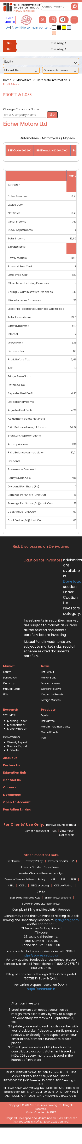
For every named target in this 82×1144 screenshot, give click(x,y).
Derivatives (10, 677)
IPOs (5, 694)
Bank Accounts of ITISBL (61, 825)
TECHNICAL (10, 715)
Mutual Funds (11, 689)
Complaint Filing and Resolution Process (41, 909)
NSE (9, 43)
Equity (7, 672)
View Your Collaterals (67, 833)
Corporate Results (52, 694)
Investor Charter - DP (61, 861)
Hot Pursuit (47, 672)
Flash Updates (10, 19)
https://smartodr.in (41, 989)
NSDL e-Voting (40, 885)
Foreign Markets (51, 700)
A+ (8, 27)
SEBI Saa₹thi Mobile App (25, 897)
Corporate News (51, 689)
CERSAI (41, 891)
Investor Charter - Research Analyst (41, 873)
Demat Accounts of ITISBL (41, 831)
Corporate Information (52, 80)
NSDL (11, 885)
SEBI (73, 879)
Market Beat (48, 677)
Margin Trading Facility (55, 726)
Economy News (50, 683)
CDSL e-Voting (63, 885)
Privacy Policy (34, 861)
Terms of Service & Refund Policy (25, 879)
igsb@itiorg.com (67, 920)
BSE (9, 49)
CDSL (22, 885)
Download (72, 581)
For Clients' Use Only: (24, 824)
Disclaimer (13, 861)
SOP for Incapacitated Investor (41, 903)
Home (7, 80)
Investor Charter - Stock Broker (40, 867)
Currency (9, 683)
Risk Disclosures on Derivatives (41, 546)
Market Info (24, 80)
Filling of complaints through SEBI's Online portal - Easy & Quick (41, 976)
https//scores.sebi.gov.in (41, 955)
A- (17, 27)
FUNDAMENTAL (11, 737)
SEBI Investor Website (58, 897)
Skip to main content (35, 27)
